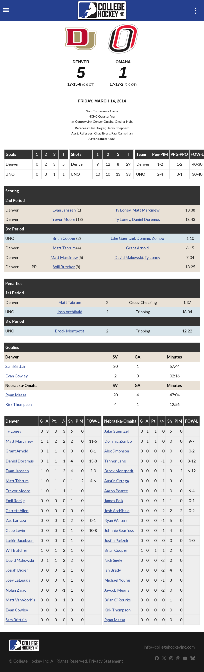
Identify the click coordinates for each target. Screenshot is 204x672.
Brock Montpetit (69, 330)
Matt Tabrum (64, 247)
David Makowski (128, 257)
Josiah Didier (17, 570)
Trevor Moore (63, 219)
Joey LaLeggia (18, 580)
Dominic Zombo (150, 238)
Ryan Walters (116, 520)
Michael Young (117, 580)
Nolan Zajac (16, 590)
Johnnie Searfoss (119, 530)
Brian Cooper (64, 238)
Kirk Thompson (18, 404)
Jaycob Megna (117, 590)
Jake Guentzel (122, 238)
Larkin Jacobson (20, 540)
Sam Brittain (15, 366)
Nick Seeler (114, 560)
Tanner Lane (115, 460)
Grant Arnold (137, 247)
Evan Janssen (64, 210)
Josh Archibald (69, 311)
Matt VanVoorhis (20, 599)
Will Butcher (64, 266)
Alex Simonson (116, 450)
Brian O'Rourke (117, 599)
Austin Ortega (116, 480)
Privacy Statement (106, 661)
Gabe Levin (15, 530)
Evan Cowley (16, 375)
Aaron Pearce (116, 490)
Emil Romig (15, 500)
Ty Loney (123, 210)
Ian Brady (112, 570)
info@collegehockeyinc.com (169, 647)
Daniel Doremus (146, 219)
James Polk (113, 500)
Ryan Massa (15, 394)
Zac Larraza (16, 520)
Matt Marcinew (146, 210)
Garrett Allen (17, 510)
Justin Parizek (116, 540)
